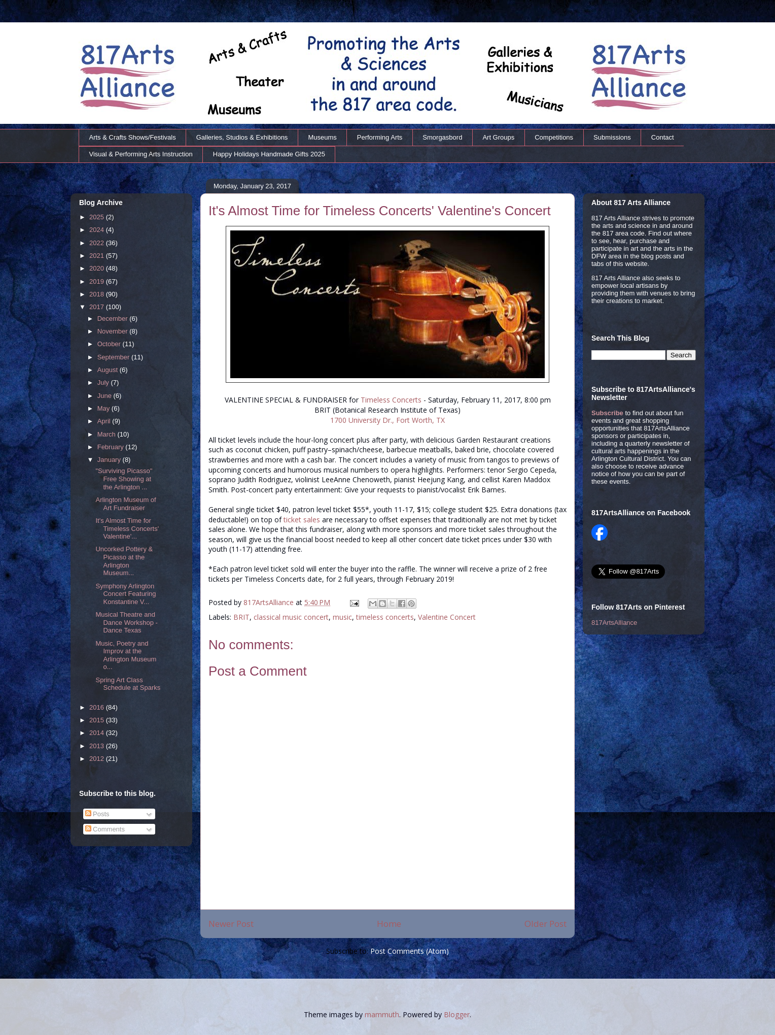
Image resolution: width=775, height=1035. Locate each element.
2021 (97, 255)
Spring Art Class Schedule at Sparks (127, 684)
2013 (97, 746)
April (105, 421)
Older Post (545, 923)
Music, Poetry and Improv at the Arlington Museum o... (125, 655)
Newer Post (231, 923)
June (105, 395)
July (104, 382)
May (104, 408)
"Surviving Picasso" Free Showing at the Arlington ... (123, 478)
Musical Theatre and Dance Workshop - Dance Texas (126, 622)
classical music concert (291, 617)
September (114, 357)
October (110, 344)
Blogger (457, 1014)
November (113, 331)
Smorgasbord (442, 137)
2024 (97, 229)
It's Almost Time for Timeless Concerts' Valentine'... (127, 528)
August (108, 370)
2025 (97, 217)
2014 (97, 733)
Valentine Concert (447, 617)
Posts (97, 814)
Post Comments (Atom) (409, 951)
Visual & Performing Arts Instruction (141, 154)
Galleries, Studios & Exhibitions (242, 137)
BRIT (241, 617)
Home (389, 923)
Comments (105, 829)
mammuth (382, 1014)
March (107, 434)
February (111, 447)
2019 (97, 281)
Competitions (554, 137)
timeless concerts (385, 617)
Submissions (612, 137)
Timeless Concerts (391, 400)
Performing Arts (380, 137)
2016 (97, 707)
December (113, 318)
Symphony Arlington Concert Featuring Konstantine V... (125, 594)
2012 (97, 758)
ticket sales (302, 519)
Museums (322, 137)
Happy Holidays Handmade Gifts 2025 (269, 154)
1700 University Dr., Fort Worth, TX (387, 420)
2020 (97, 268)
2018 (97, 294)
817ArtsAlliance (269, 602)
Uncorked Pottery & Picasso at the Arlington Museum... (124, 561)
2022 (97, 243)
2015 (97, 720)
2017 (97, 307)
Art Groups (498, 137)
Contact (662, 137)
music (342, 617)
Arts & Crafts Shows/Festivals (132, 137)
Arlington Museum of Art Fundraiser (125, 504)
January (110, 459)
